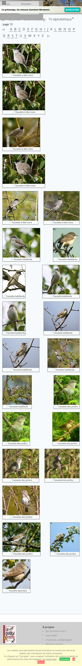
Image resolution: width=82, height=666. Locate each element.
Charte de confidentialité (59, 639)
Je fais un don (72, 9)
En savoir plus (50, 659)
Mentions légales (54, 644)
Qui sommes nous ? (56, 631)
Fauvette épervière (18, 590)
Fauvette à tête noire (23, 75)
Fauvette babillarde (23, 259)
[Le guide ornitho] (9, 634)
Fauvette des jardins (68, 406)
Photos (6, 4)
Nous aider (51, 635)
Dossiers (26, 4)
